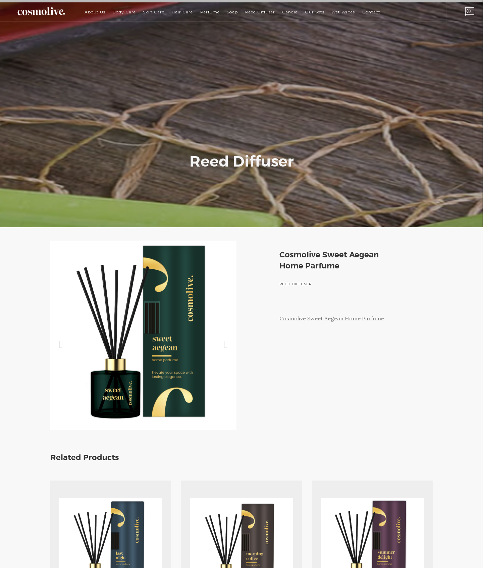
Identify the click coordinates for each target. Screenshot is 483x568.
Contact (371, 11)
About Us (95, 11)
